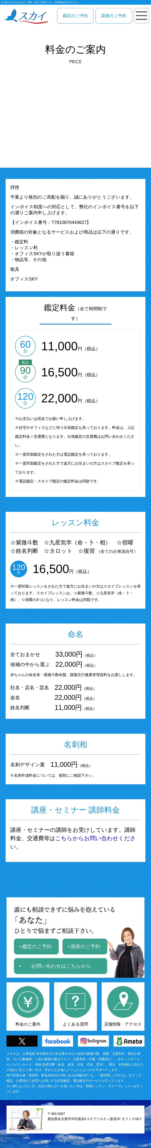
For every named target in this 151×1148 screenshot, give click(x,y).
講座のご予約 (113, 15)
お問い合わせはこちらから (61, 966)
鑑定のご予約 (75, 15)
